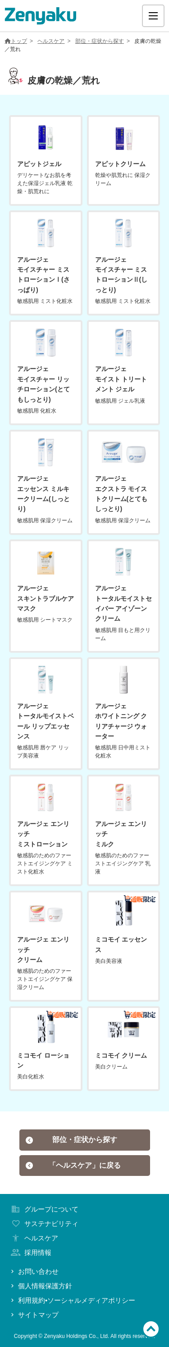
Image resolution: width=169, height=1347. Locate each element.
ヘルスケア (50, 41)
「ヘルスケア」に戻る (73, 1165)
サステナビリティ (43, 1223)
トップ (16, 41)
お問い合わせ (34, 1271)
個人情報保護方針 (40, 1286)
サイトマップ (34, 1315)
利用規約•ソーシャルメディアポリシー (72, 1300)
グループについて (43, 1209)
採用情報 (30, 1252)
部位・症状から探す (99, 41)
